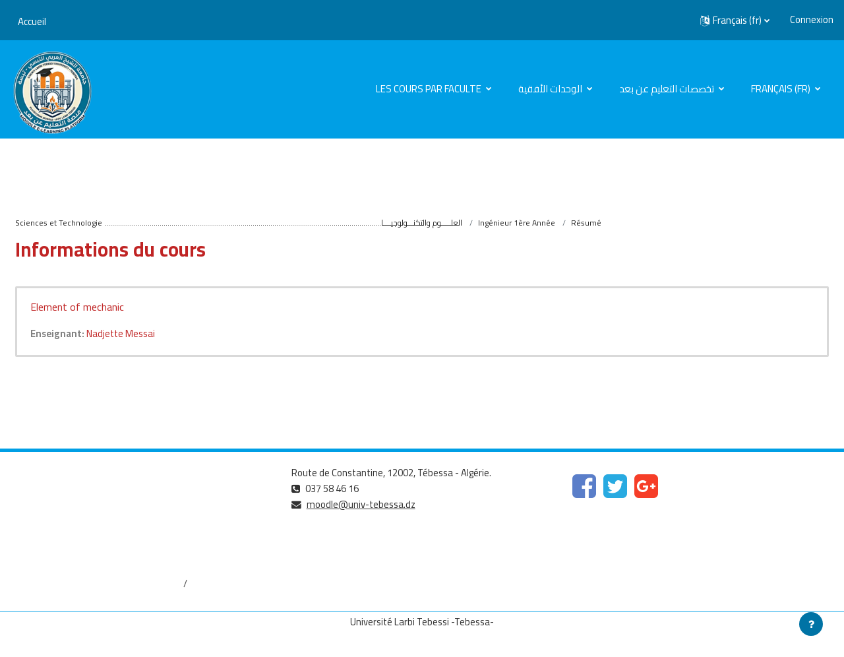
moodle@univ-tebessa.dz (362, 505)
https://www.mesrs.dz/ (60, 495)
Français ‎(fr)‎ (781, 88)
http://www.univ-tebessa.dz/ (73, 539)
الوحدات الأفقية (551, 88)
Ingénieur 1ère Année (516, 222)
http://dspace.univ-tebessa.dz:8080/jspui (98, 584)
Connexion (811, 20)
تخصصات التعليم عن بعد (667, 88)
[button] (735, 20)
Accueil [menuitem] (32, 21)
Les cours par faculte (429, 88)
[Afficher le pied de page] (811, 624)
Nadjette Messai (123, 334)
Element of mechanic (77, 307)
